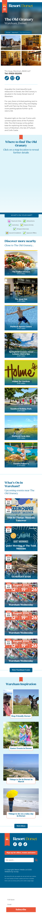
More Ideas (21, 826)
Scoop (16, 872)
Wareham (15, 32)
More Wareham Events (21, 670)
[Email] (21, 904)
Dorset (8, 32)
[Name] (21, 900)
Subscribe (21, 910)
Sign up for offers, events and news (21, 853)
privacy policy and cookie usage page (23, 881)
